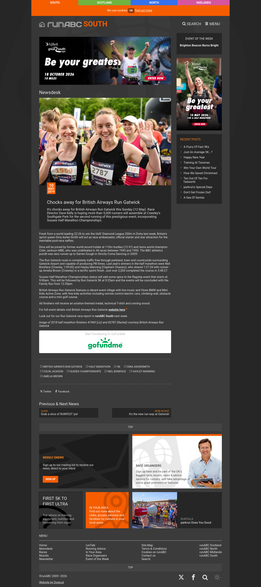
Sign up (50, 479)
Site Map (147, 545)
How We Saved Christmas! (201, 173)
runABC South (209, 555)
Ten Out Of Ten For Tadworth (195, 180)
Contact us (149, 555)
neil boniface (115, 371)
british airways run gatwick (61, 366)
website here (117, 309)
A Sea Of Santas (194, 197)
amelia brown (51, 376)
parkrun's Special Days (198, 187)
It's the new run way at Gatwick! (141, 413)
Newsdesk (46, 548)
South (55, 2)
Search (146, 559)
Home (43, 545)
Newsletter (46, 559)
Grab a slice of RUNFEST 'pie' (68, 413)
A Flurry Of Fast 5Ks (196, 147)
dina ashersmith (137, 366)
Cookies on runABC (154, 552)
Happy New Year (194, 157)
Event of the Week (97, 559)
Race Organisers (96, 555)
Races (43, 552)
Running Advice (96, 548)
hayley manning (142, 371)
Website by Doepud (51, 582)
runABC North (208, 548)
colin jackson (51, 371)
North (154, 2)
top (130, 427)
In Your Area (94, 552)
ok (131, 10)
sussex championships (84, 371)
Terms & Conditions (154, 548)
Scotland (104, 2)
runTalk (90, 545)
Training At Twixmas (197, 162)
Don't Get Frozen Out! (197, 192)
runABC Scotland (210, 545)
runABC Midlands (211, 552)
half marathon (98, 366)
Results (44, 555)
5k (117, 366)
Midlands (203, 2)
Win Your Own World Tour (200, 168)
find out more (143, 10)
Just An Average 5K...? (198, 152)
